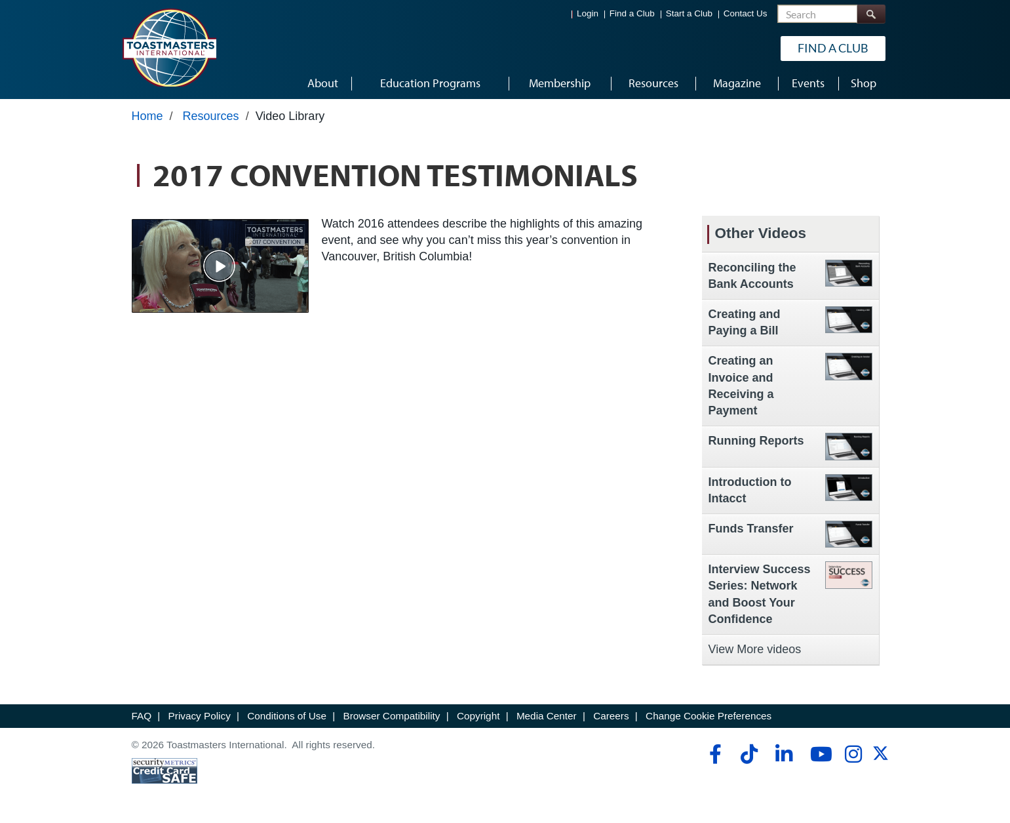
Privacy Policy (199, 715)
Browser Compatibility (391, 715)
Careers (611, 715)
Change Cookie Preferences (708, 715)
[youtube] (818, 754)
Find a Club (632, 13)
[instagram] (853, 754)
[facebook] (713, 754)
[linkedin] (783, 754)
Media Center (546, 715)
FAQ (142, 715)
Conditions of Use (286, 715)
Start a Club (689, 13)
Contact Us (745, 13)
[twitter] (880, 757)
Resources (211, 116)
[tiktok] (749, 754)
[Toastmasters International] (169, 47)
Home (147, 116)
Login (587, 13)
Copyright (478, 715)
